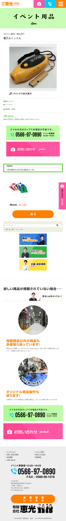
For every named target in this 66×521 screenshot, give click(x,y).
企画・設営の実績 (12, 454)
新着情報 (38, 457)
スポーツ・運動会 (9, 34)
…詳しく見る (22, 205)
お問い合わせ (11, 460)
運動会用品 (20, 34)
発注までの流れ (40, 454)
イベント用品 (39, 452)
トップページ (11, 452)
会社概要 (10, 457)
